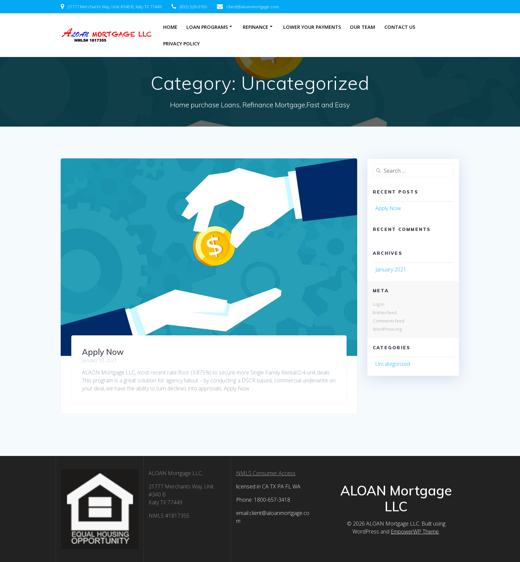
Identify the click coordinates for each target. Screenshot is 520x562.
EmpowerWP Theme (415, 531)
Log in (378, 304)
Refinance (255, 27)
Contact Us (399, 27)
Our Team (362, 27)
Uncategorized (392, 363)
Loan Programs (207, 27)
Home (170, 27)
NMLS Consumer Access (265, 473)
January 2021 (390, 269)
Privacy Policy (181, 43)
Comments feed (388, 321)
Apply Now (103, 352)
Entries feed (385, 312)
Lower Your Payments (312, 27)
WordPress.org (387, 329)
